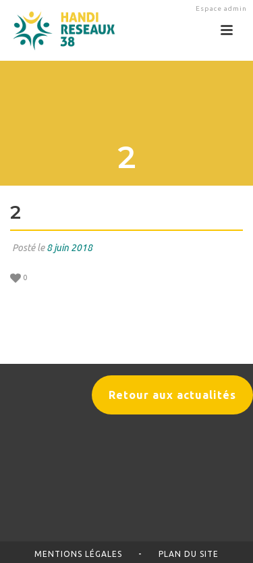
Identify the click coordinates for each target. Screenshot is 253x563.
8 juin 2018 (69, 247)
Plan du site (189, 553)
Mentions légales (78, 553)
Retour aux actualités (172, 395)
